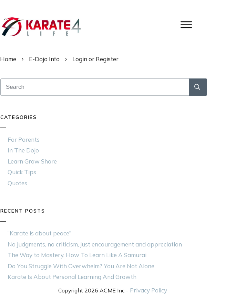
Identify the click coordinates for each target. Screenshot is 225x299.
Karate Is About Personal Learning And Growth (72, 276)
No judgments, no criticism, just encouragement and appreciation (95, 244)
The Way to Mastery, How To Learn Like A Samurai (77, 255)
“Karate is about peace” (39, 233)
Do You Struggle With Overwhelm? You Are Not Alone (81, 266)
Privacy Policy (148, 290)
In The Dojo (23, 150)
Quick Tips (22, 172)
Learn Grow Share (32, 161)
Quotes (17, 183)
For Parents (24, 139)
